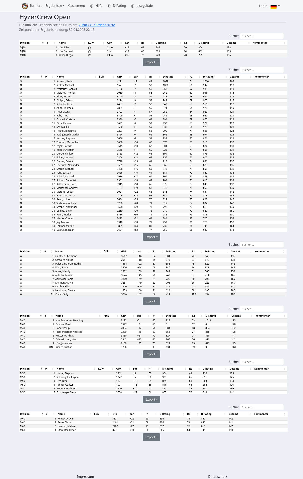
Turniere (36, 5)
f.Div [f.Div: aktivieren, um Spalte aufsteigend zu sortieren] (90, 42)
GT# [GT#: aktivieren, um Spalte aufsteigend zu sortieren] (108, 42)
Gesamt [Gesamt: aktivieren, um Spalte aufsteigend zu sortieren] (229, 42)
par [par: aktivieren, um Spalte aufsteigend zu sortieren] (126, 42)
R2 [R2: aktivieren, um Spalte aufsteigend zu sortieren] (183, 42)
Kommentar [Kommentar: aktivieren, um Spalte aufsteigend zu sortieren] (257, 42)
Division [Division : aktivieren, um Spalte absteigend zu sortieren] (25, 42)
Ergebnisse (53, 5)
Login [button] (263, 6)
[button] (275, 6)
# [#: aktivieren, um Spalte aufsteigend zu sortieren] (47, 42)
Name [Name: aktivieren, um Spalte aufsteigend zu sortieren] (62, 42)
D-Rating (116, 6)
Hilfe (95, 6)
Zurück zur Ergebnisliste (97, 25)
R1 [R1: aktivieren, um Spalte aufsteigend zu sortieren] (141, 42)
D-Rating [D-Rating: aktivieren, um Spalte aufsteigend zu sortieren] (159, 42)
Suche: (256, 36)
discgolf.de (141, 6)
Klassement (76, 5)
